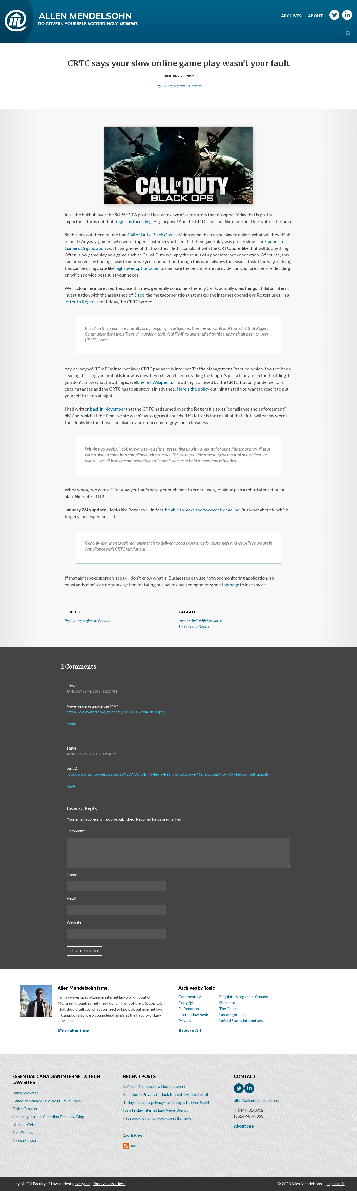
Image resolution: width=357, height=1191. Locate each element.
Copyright (187, 1002)
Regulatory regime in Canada (178, 85)
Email (71, 898)
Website (74, 922)
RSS (134, 1146)
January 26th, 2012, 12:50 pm (92, 754)
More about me (73, 1030)
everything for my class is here (100, 1183)
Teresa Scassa (24, 1140)
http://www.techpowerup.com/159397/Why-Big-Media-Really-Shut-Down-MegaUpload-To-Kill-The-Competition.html (169, 774)
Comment (76, 830)
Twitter (334, 15)
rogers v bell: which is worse (200, 620)
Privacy (184, 1020)
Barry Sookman (25, 1092)
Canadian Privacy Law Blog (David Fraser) (48, 1100)
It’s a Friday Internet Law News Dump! (155, 1110)
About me (244, 1126)
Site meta (227, 1002)
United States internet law (241, 1020)
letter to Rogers (80, 301)
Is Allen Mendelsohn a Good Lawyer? (154, 1086)
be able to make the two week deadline (202, 509)
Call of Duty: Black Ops (150, 234)
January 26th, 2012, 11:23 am (92, 691)
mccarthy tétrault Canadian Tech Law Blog (48, 1116)
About (315, 15)
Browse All (190, 1030)
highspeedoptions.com (137, 268)
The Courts (228, 1008)
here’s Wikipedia (156, 382)
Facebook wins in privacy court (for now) (157, 1118)
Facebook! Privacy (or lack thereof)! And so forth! (165, 1094)
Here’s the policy (193, 389)
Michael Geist (24, 1124)
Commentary (189, 996)
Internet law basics (194, 1014)
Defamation (188, 1008)
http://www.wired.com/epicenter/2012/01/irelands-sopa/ (116, 711)
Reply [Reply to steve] (71, 723)
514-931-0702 (250, 1110)
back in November (107, 409)
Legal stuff (336, 1183)
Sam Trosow (22, 1132)
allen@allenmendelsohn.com (258, 1100)
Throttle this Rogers (193, 626)
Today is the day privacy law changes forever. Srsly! (166, 1102)
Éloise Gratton (24, 1108)
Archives (291, 15)
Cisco (139, 295)
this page (230, 584)
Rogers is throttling (133, 221)
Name (72, 874)
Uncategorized (232, 1014)
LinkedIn (347, 15)
